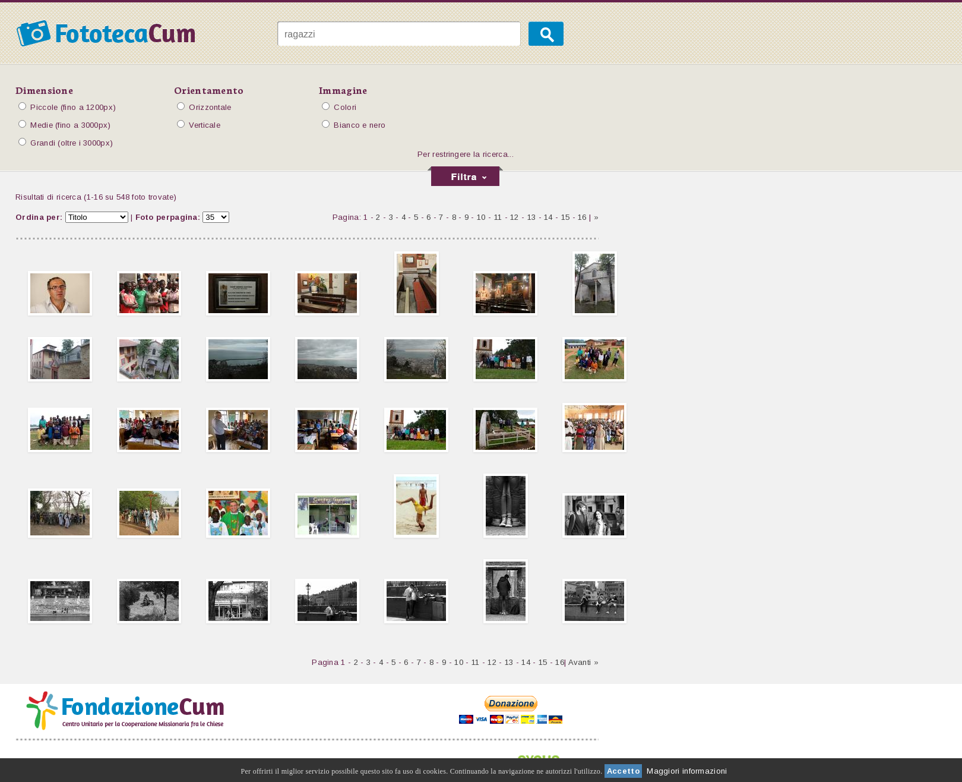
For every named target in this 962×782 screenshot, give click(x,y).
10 (481, 217)
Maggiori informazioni (687, 771)
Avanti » (583, 662)
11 (498, 217)
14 (548, 217)
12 (514, 217)
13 (531, 217)
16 (582, 217)
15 (565, 217)
